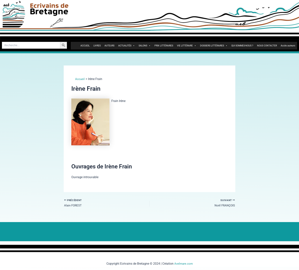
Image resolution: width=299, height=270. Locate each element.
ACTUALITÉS (126, 45)
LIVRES (97, 45)
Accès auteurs (288, 45)
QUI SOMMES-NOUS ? (242, 45)
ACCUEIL (85, 45)
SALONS (145, 45)
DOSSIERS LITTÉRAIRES (213, 45)
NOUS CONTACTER (267, 45)
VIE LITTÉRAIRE (186, 45)
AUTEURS (109, 45)
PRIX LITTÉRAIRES (163, 45)
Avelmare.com (183, 263)
